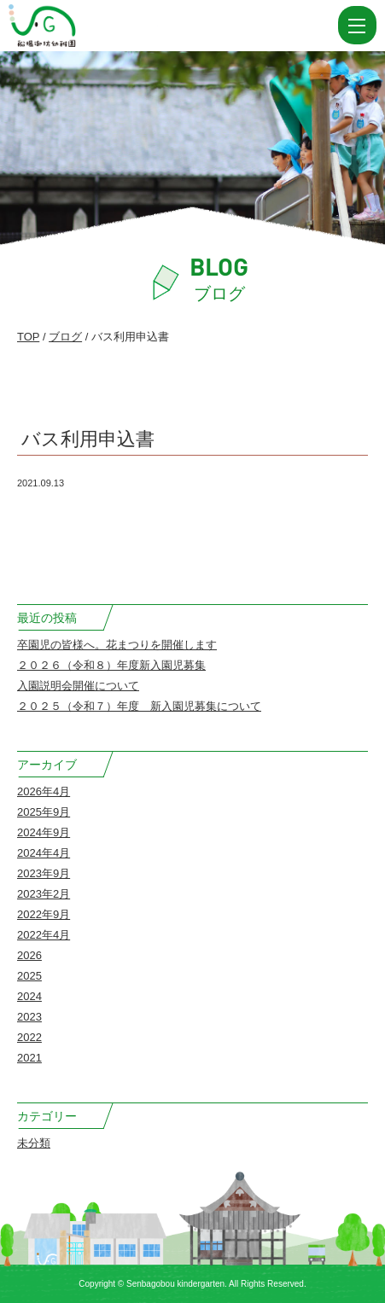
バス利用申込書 (88, 439)
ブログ (65, 336)
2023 (29, 1016)
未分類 (33, 1143)
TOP (28, 336)
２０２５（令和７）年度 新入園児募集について (139, 706)
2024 (29, 996)
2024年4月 (43, 852)
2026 (29, 955)
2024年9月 (43, 832)
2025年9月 (43, 812)
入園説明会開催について (78, 685)
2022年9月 (43, 914)
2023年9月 (43, 873)
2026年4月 (43, 791)
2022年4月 (43, 934)
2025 (29, 975)
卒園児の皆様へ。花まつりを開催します (117, 644)
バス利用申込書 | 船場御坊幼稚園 (83, 25)
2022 (29, 1037)
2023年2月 (43, 893)
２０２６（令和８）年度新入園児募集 (111, 665)
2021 (29, 1057)
